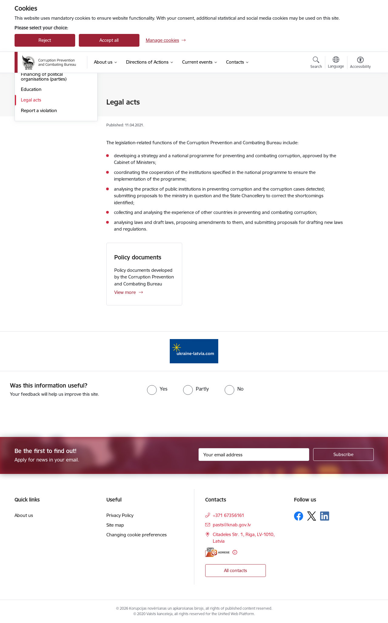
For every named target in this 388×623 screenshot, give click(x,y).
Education (31, 154)
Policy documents (137, 257)
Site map (115, 525)
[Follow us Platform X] (311, 516)
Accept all (109, 40)
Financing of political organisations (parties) (43, 141)
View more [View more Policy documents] (125, 292)
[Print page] (358, 99)
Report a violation (39, 175)
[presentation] (51, 414)
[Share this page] (358, 114)
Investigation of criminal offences (55, 102)
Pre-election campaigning (47, 128)
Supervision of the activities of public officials (51, 115)
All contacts (235, 570)
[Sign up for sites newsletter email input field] (254, 454)
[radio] (157, 388)
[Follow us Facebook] (298, 516)
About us (24, 515)
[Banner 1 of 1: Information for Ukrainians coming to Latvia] (194, 351)
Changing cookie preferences (136, 535)
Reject (44, 40)
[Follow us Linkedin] (324, 516)
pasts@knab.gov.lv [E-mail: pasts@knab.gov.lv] (232, 525)
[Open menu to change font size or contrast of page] (360, 63)
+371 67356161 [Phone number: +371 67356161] (228, 515)
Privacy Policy (119, 515)
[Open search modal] (316, 63)
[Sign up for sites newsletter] (343, 454)
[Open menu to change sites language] (336, 63)
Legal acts (31, 165)
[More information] (234, 552)
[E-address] (217, 552)
